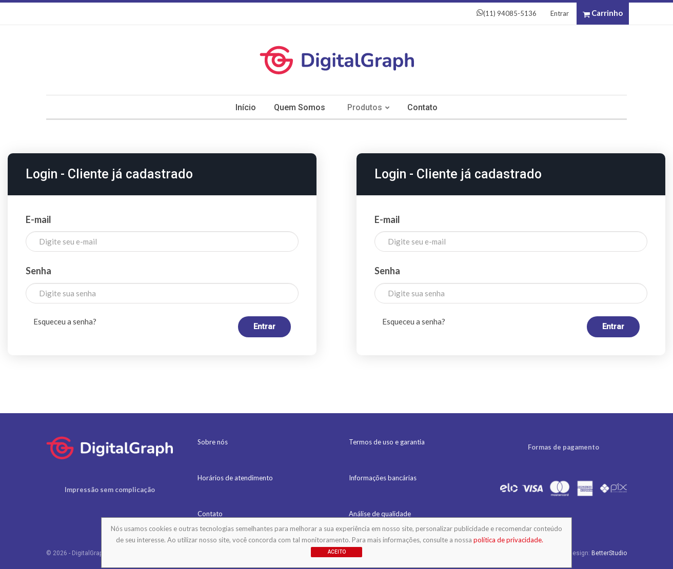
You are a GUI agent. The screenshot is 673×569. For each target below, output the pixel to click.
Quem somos (299, 107)
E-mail (38, 219)
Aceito (337, 552)
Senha (38, 270)
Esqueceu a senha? (64, 321)
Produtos (364, 107)
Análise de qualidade (380, 514)
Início (245, 107)
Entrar (559, 13)
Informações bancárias (383, 478)
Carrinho (603, 13)
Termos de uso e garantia (387, 442)
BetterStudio (609, 553)
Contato (422, 107)
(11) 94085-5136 (507, 13)
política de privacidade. (508, 540)
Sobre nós (212, 442)
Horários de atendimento (235, 478)
